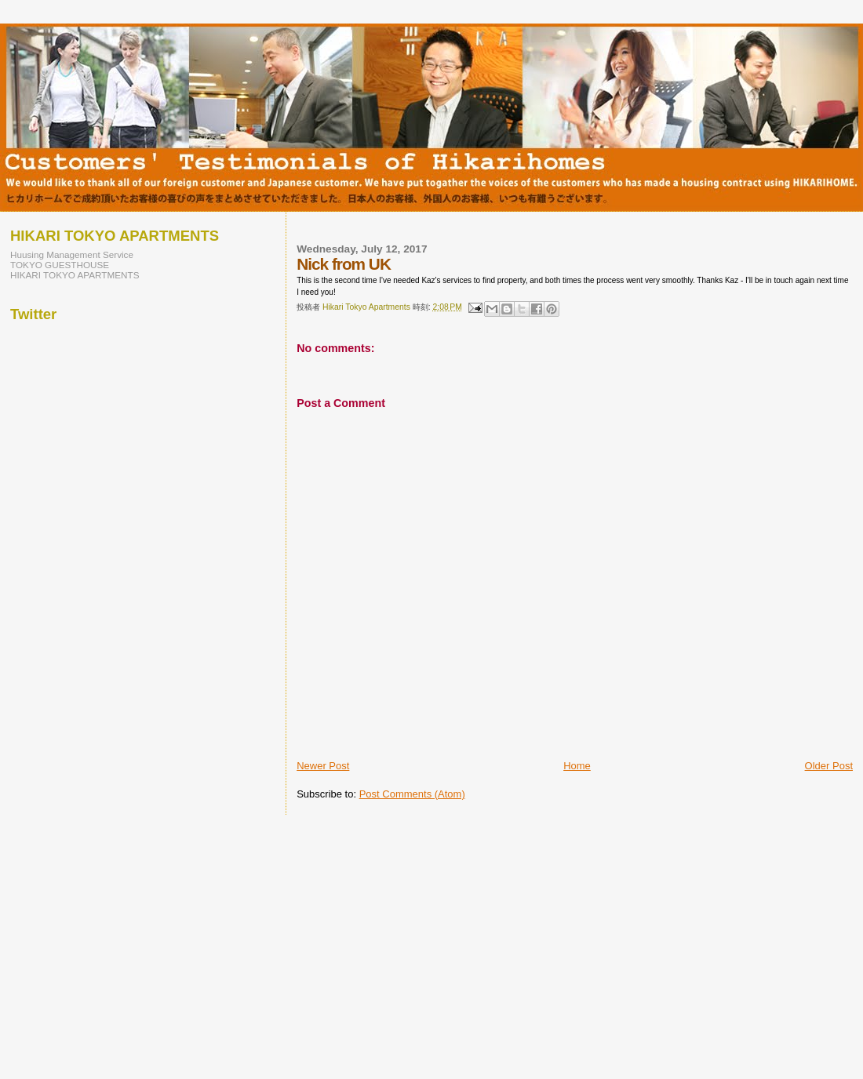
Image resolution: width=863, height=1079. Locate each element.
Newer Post (323, 766)
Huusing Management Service (71, 254)
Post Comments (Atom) (412, 794)
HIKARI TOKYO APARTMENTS (75, 275)
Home (577, 766)
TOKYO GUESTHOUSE (59, 265)
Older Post (829, 766)
